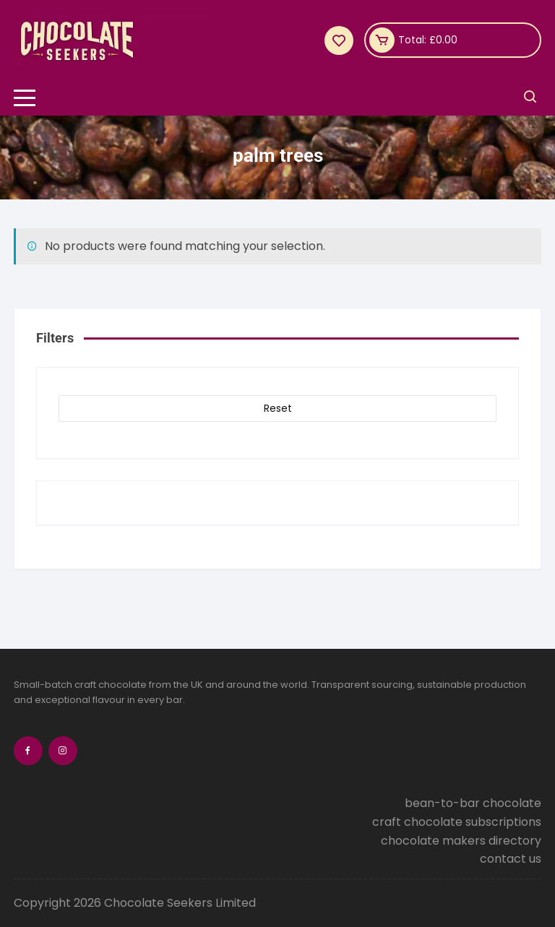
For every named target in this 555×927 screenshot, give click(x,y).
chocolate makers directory (461, 840)
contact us (510, 858)
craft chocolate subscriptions (456, 822)
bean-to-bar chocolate (473, 803)
